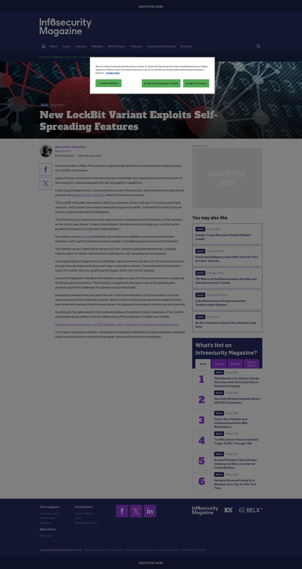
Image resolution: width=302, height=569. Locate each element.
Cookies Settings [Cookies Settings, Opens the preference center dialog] (108, 83)
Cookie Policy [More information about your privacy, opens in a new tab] (113, 73)
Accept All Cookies (196, 83)
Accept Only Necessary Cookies (161, 83)
